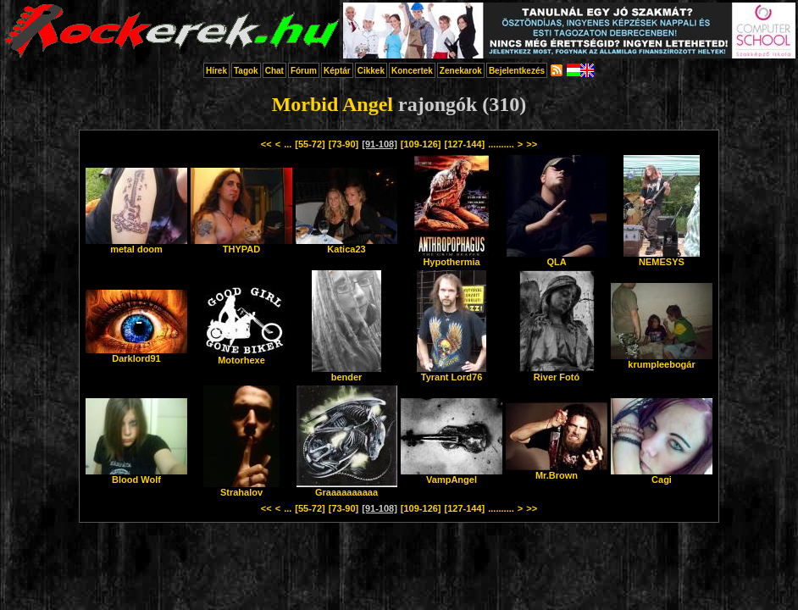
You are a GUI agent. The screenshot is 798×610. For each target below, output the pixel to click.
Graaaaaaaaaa (346, 488)
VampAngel (451, 475)
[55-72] (309, 144)
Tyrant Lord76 (451, 372)
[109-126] (421, 144)
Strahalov (241, 488)
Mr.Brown (556, 471)
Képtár (337, 70)
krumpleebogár (661, 360)
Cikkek (371, 70)
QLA (557, 257)
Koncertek (412, 70)
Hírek (216, 70)
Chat (274, 70)
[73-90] (343, 144)
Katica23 (346, 245)
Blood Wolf (136, 475)
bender (346, 372)
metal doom (136, 245)
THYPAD (241, 245)
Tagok (246, 70)
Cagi (661, 475)
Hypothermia (451, 257)
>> (531, 144)
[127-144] (465, 144)
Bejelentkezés (517, 70)
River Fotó (557, 372)
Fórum (304, 70)
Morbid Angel (332, 104)
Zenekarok (461, 70)
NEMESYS (661, 257)
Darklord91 (136, 354)
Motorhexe (241, 356)
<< (266, 144)
